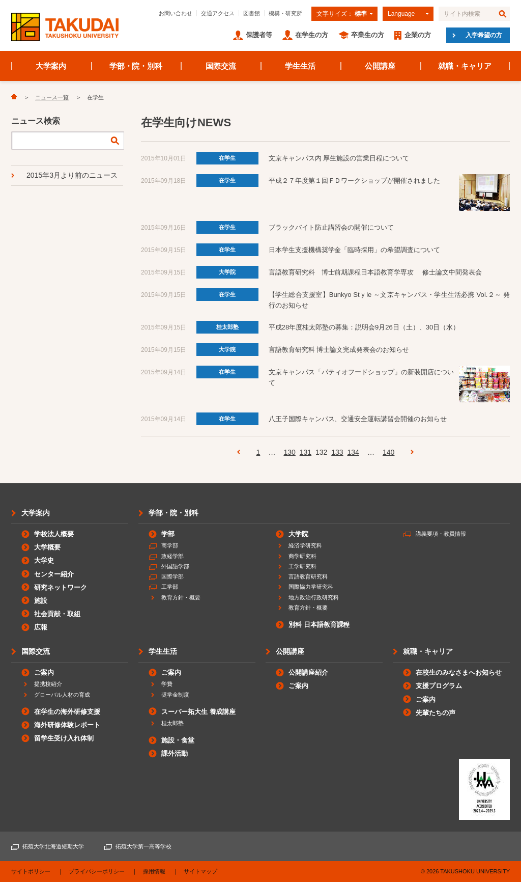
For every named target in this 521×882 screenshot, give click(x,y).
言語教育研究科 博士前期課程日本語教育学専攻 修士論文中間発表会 (375, 272)
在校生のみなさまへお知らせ (459, 672)
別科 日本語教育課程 (319, 624)
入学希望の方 (484, 35)
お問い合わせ (175, 13)
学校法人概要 (54, 534)
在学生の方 (311, 35)
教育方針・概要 (180, 597)
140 (388, 452)
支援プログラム (439, 686)
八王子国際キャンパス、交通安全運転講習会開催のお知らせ (358, 419)
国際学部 (172, 576)
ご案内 (44, 672)
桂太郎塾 (227, 327)
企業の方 (417, 35)
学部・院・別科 (136, 66)
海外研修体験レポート (67, 725)
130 (289, 452)
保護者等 (259, 35)
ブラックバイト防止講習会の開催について (331, 227)
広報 (40, 627)
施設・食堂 (177, 740)
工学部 (169, 587)
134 (353, 452)
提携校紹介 (48, 684)
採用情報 (154, 871)
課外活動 (174, 753)
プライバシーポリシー (97, 871)
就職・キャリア (464, 66)
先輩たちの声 (435, 712)
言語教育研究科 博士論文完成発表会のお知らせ (339, 349)
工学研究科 (302, 566)
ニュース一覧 (52, 97)
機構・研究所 (285, 13)
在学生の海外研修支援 (67, 711)
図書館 (251, 13)
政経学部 (172, 556)
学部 (168, 534)
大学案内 (51, 66)
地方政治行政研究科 (313, 597)
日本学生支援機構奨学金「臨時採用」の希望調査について (355, 250)
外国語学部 (175, 566)
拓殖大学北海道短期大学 (53, 846)
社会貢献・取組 (57, 614)
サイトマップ (200, 871)
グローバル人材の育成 (62, 695)
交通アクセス (218, 13)
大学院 (227, 272)
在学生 (227, 158)
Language (401, 13)
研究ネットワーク (60, 587)
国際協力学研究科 (310, 587)
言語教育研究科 (308, 576)
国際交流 (221, 66)
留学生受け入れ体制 (64, 738)
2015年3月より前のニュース (72, 175)
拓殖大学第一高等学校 (143, 846)
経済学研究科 (305, 545)
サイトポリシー (30, 871)
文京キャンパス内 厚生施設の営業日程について (339, 158)
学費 (166, 684)
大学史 (44, 560)
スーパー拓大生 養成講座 (198, 711)
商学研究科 (302, 556)
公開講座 (380, 66)
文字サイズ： (341, 13)
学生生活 (300, 66)
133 (337, 452)
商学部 (169, 545)
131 (305, 452)
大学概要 (47, 547)
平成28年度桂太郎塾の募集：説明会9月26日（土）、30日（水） (364, 327)
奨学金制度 (175, 695)
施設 (40, 600)
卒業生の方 (367, 35)
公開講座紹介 (308, 672)
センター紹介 (54, 574)
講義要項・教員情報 (441, 534)
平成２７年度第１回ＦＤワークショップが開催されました (355, 180)
